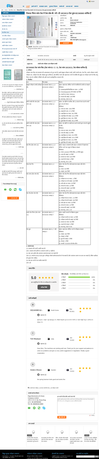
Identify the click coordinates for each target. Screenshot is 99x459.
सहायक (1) (43, 315)
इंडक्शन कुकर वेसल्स (6, 42)
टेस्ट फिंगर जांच (12, 10)
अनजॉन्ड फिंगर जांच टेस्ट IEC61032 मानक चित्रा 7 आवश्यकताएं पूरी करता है (33, 439)
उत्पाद (6, 10)
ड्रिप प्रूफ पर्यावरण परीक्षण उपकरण (34, 456)
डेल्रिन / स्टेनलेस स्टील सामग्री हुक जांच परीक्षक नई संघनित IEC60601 (62, 439)
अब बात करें (69, 6)
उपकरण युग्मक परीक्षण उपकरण (9, 39)
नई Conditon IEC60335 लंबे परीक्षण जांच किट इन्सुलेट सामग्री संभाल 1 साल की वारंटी (76, 440)
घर (23, 6)
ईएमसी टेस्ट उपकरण (6, 26)
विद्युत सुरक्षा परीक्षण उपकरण (8, 16)
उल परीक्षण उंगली (54, 388)
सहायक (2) (43, 344)
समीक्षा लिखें (44, 287)
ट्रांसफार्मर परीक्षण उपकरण (8, 58)
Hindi (93, 1)
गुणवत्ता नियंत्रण (53, 6)
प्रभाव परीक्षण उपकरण (7, 22)
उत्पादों (28, 6)
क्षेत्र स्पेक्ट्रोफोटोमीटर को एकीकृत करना (10, 55)
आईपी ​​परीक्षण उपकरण (7, 45)
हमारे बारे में (34, 6)
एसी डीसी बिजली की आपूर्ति (8, 62)
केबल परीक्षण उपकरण (7, 65)
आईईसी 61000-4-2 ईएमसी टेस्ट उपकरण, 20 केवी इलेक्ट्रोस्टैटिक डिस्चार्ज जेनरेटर (62, 456)
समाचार (76, 6)
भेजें (97, 456)
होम (2, 10)
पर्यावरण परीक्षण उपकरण (7, 19)
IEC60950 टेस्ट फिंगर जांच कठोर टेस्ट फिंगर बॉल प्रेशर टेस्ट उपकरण (47, 439)
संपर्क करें (61, 6)
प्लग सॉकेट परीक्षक (6, 35)
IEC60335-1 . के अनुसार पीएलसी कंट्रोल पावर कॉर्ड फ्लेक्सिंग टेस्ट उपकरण (12, 456)
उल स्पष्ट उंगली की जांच (44, 388)
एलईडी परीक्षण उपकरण (7, 52)
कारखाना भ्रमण (43, 6)
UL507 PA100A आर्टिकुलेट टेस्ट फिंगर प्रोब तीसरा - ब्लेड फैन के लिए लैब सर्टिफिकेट (90, 439)
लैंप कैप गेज (4, 29)
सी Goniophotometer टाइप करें (9, 49)
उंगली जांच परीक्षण (34, 388)
